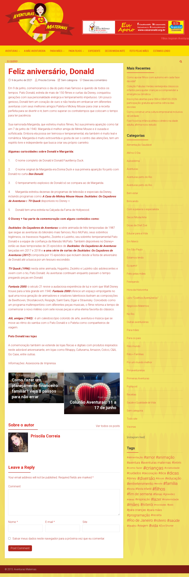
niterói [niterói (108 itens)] (148, 505)
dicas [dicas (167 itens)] (174, 473)
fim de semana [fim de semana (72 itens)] (140, 494)
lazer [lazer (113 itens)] (157, 499)
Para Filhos (75, 51)
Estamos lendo (161, 51)
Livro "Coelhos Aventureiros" (142, 297)
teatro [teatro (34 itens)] (132, 525)
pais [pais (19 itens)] (171, 504)
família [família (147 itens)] (172, 484)
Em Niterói (132, 241)
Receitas (131, 394)
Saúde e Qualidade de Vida (141, 402)
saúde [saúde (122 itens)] (174, 520)
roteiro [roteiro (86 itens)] (161, 520)
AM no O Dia (133, 152)
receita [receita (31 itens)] (157, 515)
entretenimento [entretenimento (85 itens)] (141, 484)
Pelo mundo (133, 346)
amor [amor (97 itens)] (150, 457)
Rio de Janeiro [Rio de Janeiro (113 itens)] (141, 520)
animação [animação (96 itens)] (166, 457)
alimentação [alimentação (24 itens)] (135, 457)
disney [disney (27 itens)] (132, 478)
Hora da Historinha (137, 289)
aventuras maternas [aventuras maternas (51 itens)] (157, 463)
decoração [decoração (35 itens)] (151, 473)
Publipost (132, 386)
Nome (13, 522)
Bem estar (132, 193)
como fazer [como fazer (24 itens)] (135, 467)
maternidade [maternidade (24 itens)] (171, 499)
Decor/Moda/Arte (115, 51)
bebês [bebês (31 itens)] (177, 462)
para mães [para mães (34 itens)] (155, 510)
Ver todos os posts (108, 426)
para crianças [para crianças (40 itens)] (137, 510)
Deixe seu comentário (95, 80)
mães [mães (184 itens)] (134, 505)
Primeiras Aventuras (138, 378)
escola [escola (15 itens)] (159, 483)
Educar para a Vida (137, 233)
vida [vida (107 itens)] (154, 526)
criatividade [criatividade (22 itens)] (173, 467)
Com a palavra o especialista (143, 209)
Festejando (133, 281)
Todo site (132, 418)
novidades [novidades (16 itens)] (160, 504)
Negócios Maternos (138, 306)
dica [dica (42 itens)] (163, 473)
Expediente (94, 51)
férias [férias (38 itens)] (158, 494)
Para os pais (134, 338)
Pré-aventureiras (136, 370)
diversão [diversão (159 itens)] (147, 478)
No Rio (130, 314)
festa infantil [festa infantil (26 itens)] (144, 488)
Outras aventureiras (138, 322)
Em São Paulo (135, 249)
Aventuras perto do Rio (139, 177)
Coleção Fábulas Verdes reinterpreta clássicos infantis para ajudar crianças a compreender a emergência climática (152, 90)
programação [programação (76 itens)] (139, 515)
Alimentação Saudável (139, 144)
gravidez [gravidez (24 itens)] (170, 494)
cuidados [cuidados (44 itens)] (135, 473)
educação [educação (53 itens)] (174, 478)
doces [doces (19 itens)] (160, 478)
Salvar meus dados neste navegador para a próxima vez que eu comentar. (58, 538)
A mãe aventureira (34, 51)
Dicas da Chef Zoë (137, 225)
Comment (14, 486)
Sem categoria (69, 80)
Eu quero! (12, 61)
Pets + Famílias (135, 354)
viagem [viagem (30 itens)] (143, 525)
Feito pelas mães (139, 51)
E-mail (50, 522)
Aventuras (11, 51)
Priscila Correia (46, 80)
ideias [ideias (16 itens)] (131, 499)
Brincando (132, 201)
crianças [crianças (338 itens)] (155, 468)
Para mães (56, 51)
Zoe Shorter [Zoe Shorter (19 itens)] (167, 525)
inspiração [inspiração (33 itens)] (143, 499)
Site (85, 522)
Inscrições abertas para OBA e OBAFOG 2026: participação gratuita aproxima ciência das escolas (152, 103)
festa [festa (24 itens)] (131, 488)
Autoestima (133, 161)
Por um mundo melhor (139, 362)
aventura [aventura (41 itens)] (134, 462)
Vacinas (131, 426)
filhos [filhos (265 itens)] (160, 489)
